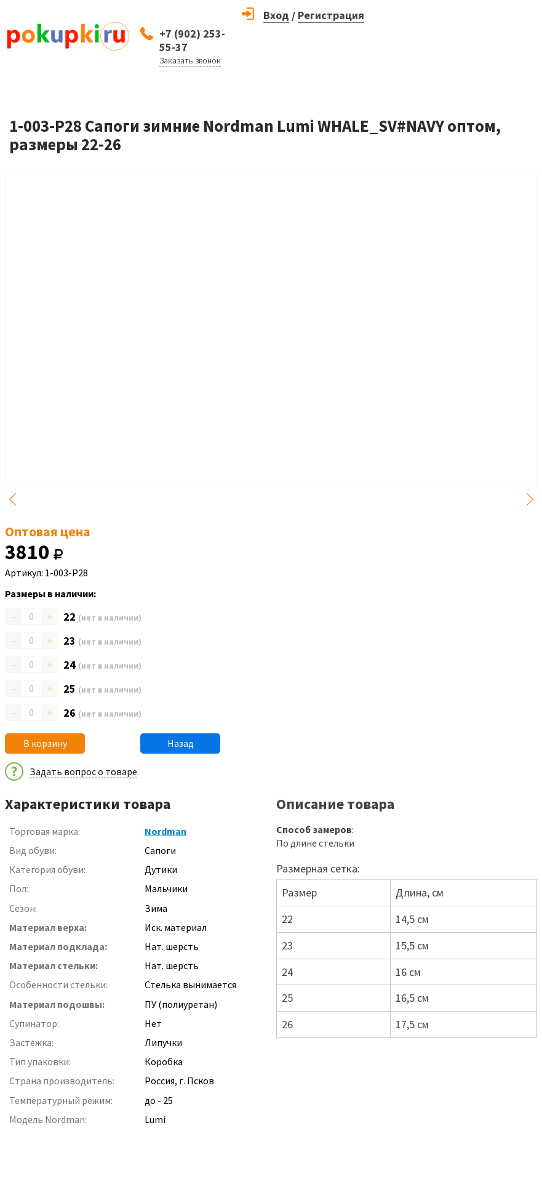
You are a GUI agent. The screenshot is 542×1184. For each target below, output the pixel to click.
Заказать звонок (190, 60)
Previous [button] (12, 499)
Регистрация (331, 15)
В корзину (45, 743)
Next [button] (529, 499)
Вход (276, 15)
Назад (180, 743)
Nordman (165, 831)
